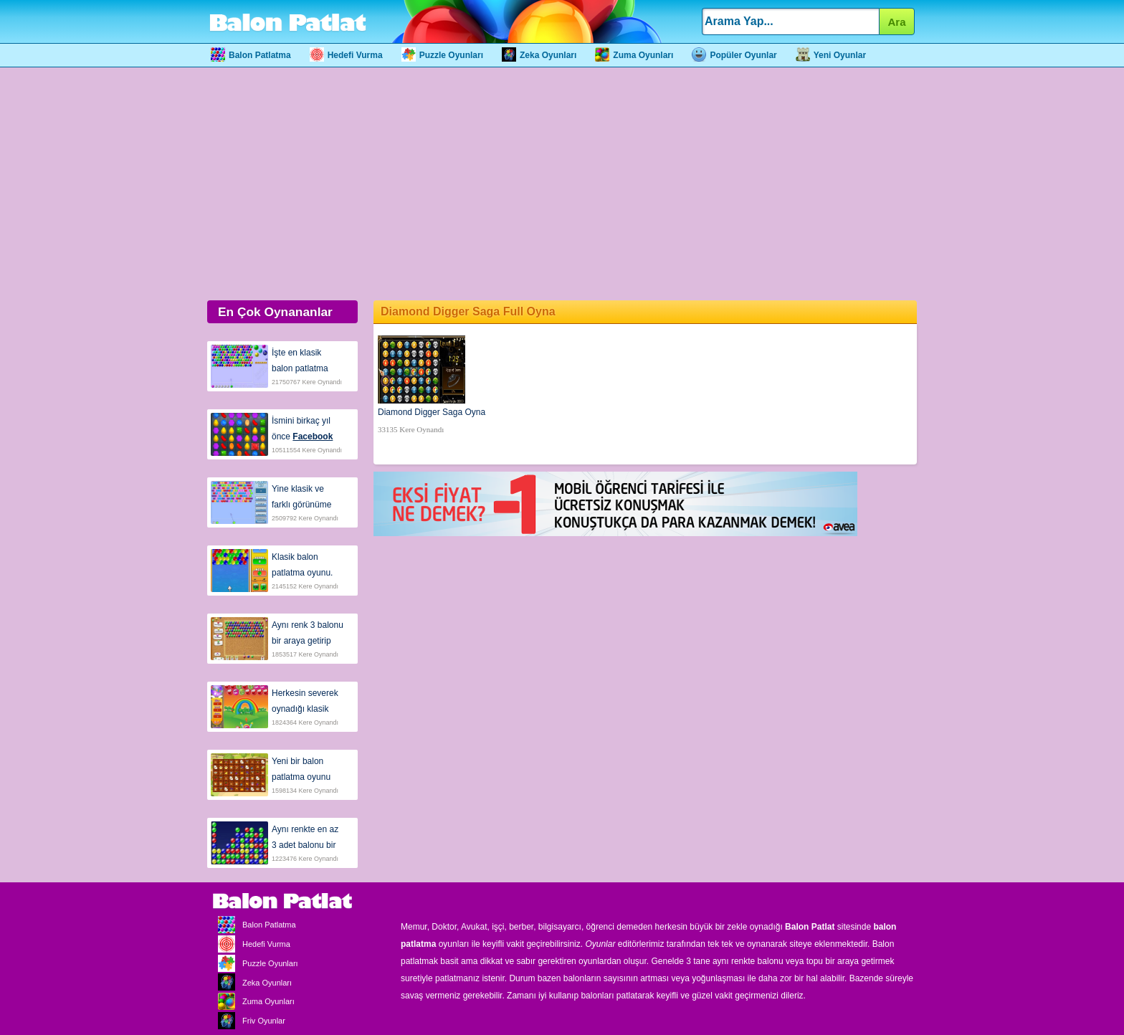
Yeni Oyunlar (831, 55)
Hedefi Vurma (346, 55)
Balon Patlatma (251, 55)
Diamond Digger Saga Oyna (431, 412)
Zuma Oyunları (634, 55)
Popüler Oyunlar (734, 55)
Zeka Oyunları (539, 55)
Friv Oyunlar (248, 1020)
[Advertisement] (562, 182)
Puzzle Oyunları (442, 55)
